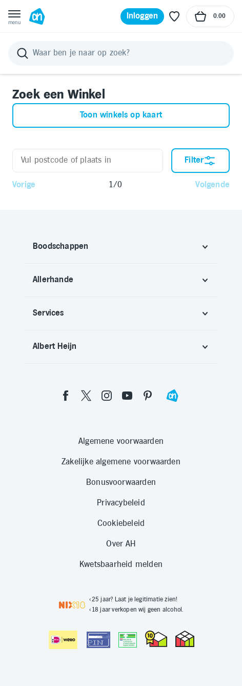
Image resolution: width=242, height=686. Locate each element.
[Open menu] (14, 16)
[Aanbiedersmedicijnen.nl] (127, 640)
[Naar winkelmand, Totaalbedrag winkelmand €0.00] (210, 16)
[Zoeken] (121, 53)
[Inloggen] (142, 16)
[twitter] (86, 395)
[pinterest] (148, 395)
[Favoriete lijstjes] (174, 16)
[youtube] (127, 395)
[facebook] (65, 395)
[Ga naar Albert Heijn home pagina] (37, 16)
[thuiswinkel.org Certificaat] (156, 639)
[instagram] (106, 395)
